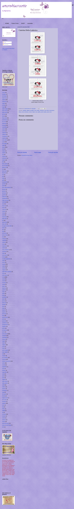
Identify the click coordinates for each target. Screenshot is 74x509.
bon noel (4, 121)
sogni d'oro (4, 372)
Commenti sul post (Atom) (27, 155)
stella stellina (5, 383)
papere (3, 286)
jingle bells (4, 218)
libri (3, 229)
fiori (3, 169)
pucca (3, 331)
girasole (4, 191)
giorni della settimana (6, 187)
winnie (3, 421)
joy (2, 220)
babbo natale (5, 108)
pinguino (4, 311)
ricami (3, 348)
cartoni (3, 128)
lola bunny (4, 233)
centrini (3, 130)
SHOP (23, 23)
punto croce (49, 111)
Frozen (3, 92)
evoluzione (4, 158)
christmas (42, 110)
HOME (7, 23)
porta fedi (4, 320)
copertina (4, 138)
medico (3, 247)
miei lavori (4, 251)
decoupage (4, 143)
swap (3, 392)
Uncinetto (30, 23)
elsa (3, 154)
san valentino (5, 357)
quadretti (4, 335)
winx (3, 427)
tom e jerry (4, 399)
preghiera (4, 326)
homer (3, 207)
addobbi (24, 110)
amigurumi (4, 101)
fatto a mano (4, 163)
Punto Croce (15, 23)
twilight (3, 410)
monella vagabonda (6, 258)
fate (3, 161)
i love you (4, 209)
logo (3, 231)
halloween (4, 196)
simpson (4, 370)
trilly (3, 406)
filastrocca (4, 167)
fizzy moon (4, 171)
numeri (3, 278)
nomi (36, 111)
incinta (3, 213)
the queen (4, 394)
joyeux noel (4, 222)
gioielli (3, 185)
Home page (37, 152)
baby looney (4, 112)
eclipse (3, 150)
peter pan (4, 302)
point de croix (5, 317)
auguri (3, 107)
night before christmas (6, 271)
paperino (4, 289)
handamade (4, 198)
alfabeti (28, 110)
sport (3, 375)
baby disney (4, 110)
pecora (3, 300)
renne (3, 346)
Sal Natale (4, 96)
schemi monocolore (6, 361)
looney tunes (4, 235)
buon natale (36, 110)
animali (3, 105)
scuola (3, 364)
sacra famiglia (5, 350)
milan (3, 253)
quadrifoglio (4, 337)
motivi (3, 260)
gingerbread (4, 181)
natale (33, 111)
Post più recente (22, 152)
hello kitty (4, 202)
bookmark (4, 123)
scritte (3, 363)
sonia (3, 374)
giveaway (4, 192)
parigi (3, 295)
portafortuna (4, 322)
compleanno (4, 136)
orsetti (3, 284)
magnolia (4, 240)
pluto (3, 315)
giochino (4, 183)
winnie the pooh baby (6, 425)
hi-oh (3, 203)
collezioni (4, 134)
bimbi (3, 116)
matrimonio (4, 246)
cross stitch (46, 110)
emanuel (4, 156)
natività (3, 267)
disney (20, 111)
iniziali (3, 214)
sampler (4, 355)
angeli (3, 103)
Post (4, 42)
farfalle (3, 160)
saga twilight (4, 352)
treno (3, 405)
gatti (3, 180)
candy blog (4, 127)
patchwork (4, 297)
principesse (4, 330)
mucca (3, 262)
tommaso (4, 401)
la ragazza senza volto (6, 225)
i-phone (3, 211)
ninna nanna (4, 275)
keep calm (4, 224)
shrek (3, 368)
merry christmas (25, 111)
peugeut (4, 304)
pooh (3, 319)
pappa (3, 291)
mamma (4, 242)
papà (3, 293)
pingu (3, 308)
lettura (3, 227)
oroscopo (4, 282)
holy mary (4, 205)
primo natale (43, 111)
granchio (4, 194)
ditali (3, 149)
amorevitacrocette (14, 6)
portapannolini (5, 324)
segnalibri (4, 366)
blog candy (4, 117)
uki (2, 412)
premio (3, 328)
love (3, 236)
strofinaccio (4, 390)
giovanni (4, 189)
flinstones (4, 172)
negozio (4, 269)
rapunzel (4, 339)
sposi (3, 377)
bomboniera (4, 119)
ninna (3, 273)
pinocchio (4, 313)
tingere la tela (5, 397)
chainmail (4, 132)
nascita (3, 264)
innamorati (4, 216)
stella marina (4, 381)
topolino (4, 403)
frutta (3, 178)
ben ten (3, 114)
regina (3, 342)
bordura (3, 125)
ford (3, 174)
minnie (30, 111)
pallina (39, 111)
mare (3, 244)
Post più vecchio (53, 152)
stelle (3, 384)
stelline (3, 386)
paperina (4, 288)
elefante (4, 152)
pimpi (3, 306)
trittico (3, 408)
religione (4, 344)
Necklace (4, 94)
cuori (3, 141)
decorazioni (51, 110)
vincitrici (4, 416)
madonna (4, 238)
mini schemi (4, 255)
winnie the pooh (5, 423)
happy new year (5, 200)
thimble (3, 395)
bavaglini (32, 110)
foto (3, 176)
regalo (3, 341)
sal (2, 353)
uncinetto (4, 414)
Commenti (5, 44)
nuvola (3, 280)
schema (4, 359)
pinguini (3, 310)
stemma (4, 388)
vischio (3, 417)
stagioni (3, 379)
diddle (3, 145)
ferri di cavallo (5, 165)
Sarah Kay (4, 97)
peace (3, 299)
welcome (4, 419)
